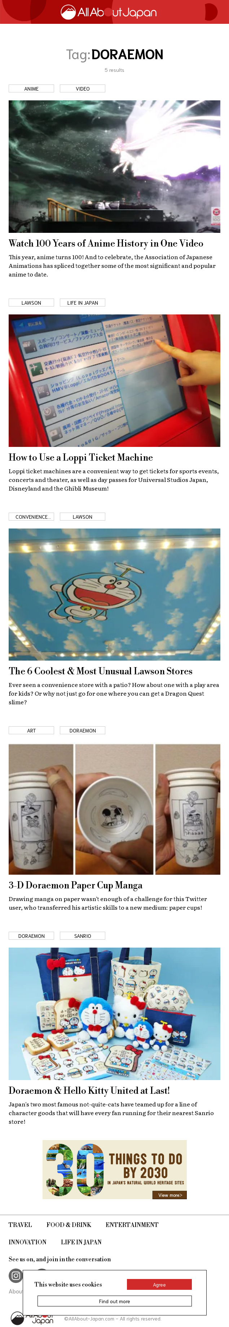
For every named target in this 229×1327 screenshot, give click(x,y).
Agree (159, 1284)
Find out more (114, 1301)
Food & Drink (69, 1225)
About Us (20, 1291)
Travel (20, 1225)
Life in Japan (81, 1242)
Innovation (28, 1242)
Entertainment (132, 1225)
